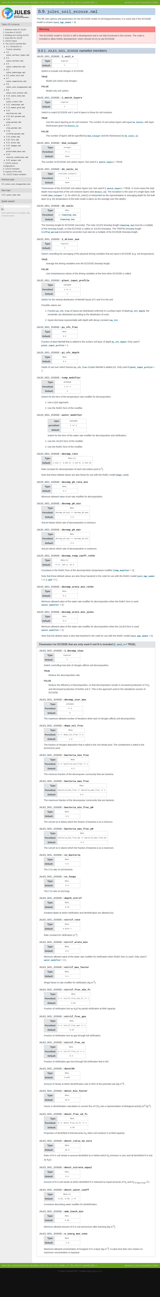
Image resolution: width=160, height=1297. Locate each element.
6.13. (15, 106)
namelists (146, 2)
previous (129, 2)
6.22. (13, 142)
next (137, 2)
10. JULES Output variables (14, 171)
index (155, 2)
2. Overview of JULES (12, 32)
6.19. (13, 134)
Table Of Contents (11, 24)
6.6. (15, 75)
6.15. (15, 114)
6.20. (12, 137)
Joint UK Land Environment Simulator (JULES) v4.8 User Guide (33, 2)
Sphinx (94, 1294)
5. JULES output (10, 41)
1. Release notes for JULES (14, 30)
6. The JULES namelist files (81, 2)
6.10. (15, 94)
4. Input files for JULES (12, 38)
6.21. (13, 140)
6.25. (13, 157)
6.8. (16, 180)
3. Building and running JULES (16, 35)
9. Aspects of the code (12, 168)
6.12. (15, 103)
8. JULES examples (11, 165)
